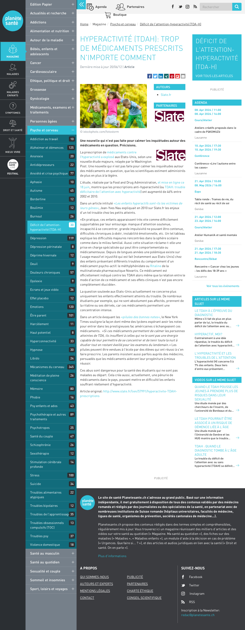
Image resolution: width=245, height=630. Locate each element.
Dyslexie (36, 281)
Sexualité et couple (45, 571)
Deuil (34, 264)
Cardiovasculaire (43, 71)
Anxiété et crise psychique (49, 173)
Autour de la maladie (46, 40)
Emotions (37, 307)
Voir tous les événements (222, 286)
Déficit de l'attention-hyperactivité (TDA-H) (45, 227)
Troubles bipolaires (44, 505)
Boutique (120, 14)
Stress (34, 475)
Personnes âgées (43, 121)
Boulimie (36, 208)
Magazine (12, 56)
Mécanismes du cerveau (47, 367)
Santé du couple (41, 436)
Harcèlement (39, 324)
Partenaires (135, 7)
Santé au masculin (44, 553)
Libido (34, 358)
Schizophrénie (40, 445)
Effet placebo (39, 298)
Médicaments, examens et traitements (50, 109)
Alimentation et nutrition (49, 31)
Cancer (35, 63)
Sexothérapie (39, 453)
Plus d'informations (112, 556)
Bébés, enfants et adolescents (43, 51)
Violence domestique (45, 544)
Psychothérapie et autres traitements (48, 416)
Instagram (192, 593)
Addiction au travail (44, 139)
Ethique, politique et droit (50, 80)
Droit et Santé (13, 130)
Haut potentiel (40, 332)
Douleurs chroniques (45, 272)
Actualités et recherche (48, 13)
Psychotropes (40, 428)
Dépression (38, 238)
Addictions (38, 22)
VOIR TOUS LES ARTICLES (214, 76)
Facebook (192, 577)
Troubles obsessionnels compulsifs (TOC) (47, 525)
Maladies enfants (13, 93)
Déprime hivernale (43, 255)
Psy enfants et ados (44, 406)
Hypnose (36, 350)
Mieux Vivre (12, 151)
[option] (169, 116)
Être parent (38, 315)
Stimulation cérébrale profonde (45, 464)
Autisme (36, 190)
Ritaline (155, 266)
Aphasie (36, 182)
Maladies (13, 73)
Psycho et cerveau (44, 130)
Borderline (37, 199)
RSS (188, 602)
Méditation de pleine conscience (44, 377)
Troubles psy (39, 536)
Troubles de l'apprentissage (50, 514)
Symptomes (12, 112)
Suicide (35, 484)
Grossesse (38, 89)
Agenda (100, 7)
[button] (149, 76)
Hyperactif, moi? (208, 334)
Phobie (35, 397)
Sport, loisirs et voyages (49, 589)
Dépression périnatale (46, 247)
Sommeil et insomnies (47, 580)
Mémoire (36, 389)
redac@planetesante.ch (198, 615)
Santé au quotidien (45, 562)
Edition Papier (41, 4)
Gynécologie (39, 98)
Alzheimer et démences (47, 147)
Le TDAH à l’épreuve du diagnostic (213, 313)
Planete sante (12, 20)
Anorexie (36, 156)
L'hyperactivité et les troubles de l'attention (215, 355)
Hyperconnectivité (43, 341)
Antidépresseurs (42, 165)
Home (84, 24)
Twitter (190, 585)
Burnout (36, 216)
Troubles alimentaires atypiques (45, 494)
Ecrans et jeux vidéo (44, 289)
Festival (12, 173)
